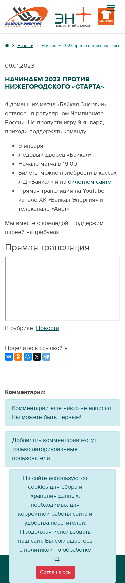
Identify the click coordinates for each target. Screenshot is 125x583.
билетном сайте (89, 182)
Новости (47, 328)
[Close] (55, 572)
